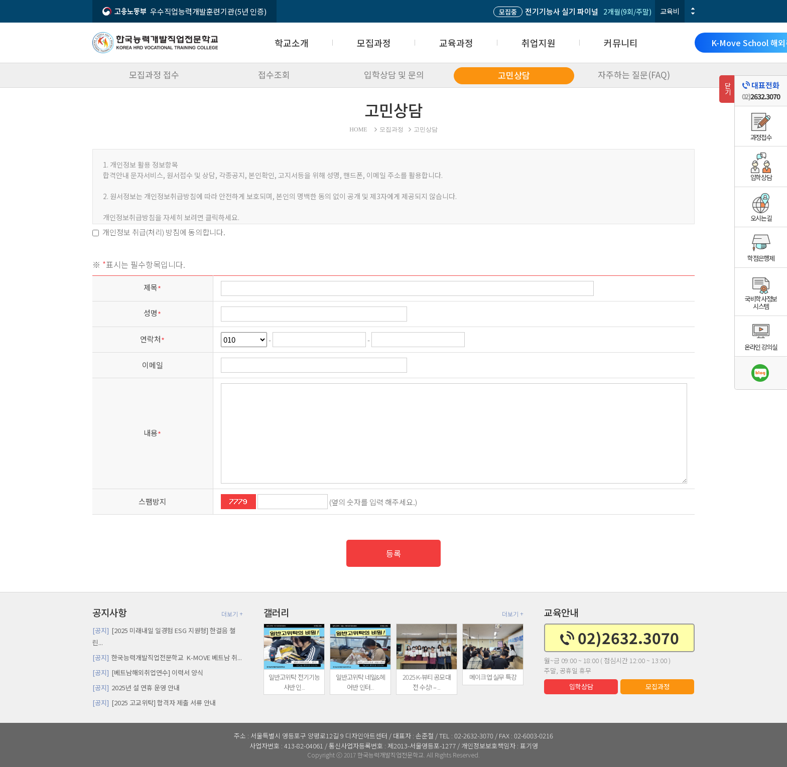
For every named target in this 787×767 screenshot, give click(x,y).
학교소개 (292, 42)
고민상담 (514, 75)
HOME (358, 129)
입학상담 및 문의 (394, 74)
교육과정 (456, 42)
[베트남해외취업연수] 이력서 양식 (147, 672)
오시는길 (761, 218)
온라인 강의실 (760, 347)
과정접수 (761, 137)
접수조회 (274, 74)
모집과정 (374, 42)
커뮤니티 (621, 42)
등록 (393, 553)
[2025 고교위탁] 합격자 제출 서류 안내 (154, 702)
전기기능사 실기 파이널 (545, 11)
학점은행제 (760, 258)
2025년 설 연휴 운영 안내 (136, 687)
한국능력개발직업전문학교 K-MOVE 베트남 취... (167, 657)
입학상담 (581, 686)
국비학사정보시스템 (761, 303)
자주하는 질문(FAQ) (634, 74)
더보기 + (232, 613)
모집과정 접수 (154, 74)
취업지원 (538, 42)
